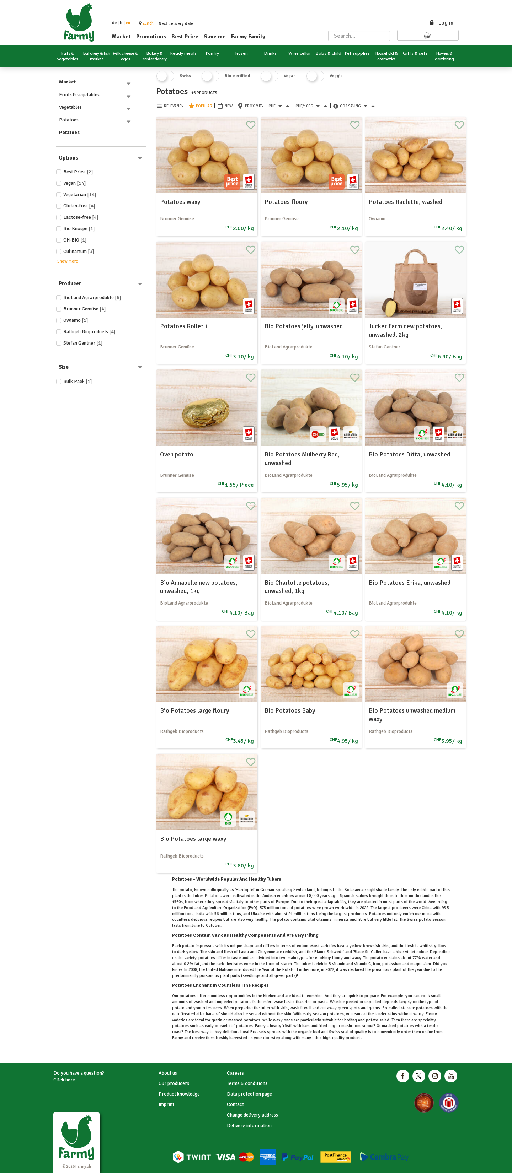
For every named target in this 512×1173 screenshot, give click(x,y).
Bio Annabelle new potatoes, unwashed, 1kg (199, 587)
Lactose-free (80, 217)
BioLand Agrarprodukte (92, 297)
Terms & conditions (247, 1083)
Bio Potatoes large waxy (193, 839)
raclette (227, 1025)
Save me (215, 36)
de (114, 23)
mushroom (351, 1025)
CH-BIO (75, 240)
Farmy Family (248, 36)
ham (306, 1025)
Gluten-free (79, 206)
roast (177, 1031)
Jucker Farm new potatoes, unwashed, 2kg (405, 330)
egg (331, 1025)
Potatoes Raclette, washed (405, 202)
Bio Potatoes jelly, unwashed (304, 326)
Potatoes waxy (180, 202)
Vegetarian (79, 194)
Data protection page (249, 1094)
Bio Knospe (79, 229)
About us (168, 1073)
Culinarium (78, 251)
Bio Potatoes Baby (290, 710)
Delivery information (249, 1126)
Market (121, 36)
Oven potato (176, 454)
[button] (148, 23)
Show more (67, 261)
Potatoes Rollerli (183, 326)
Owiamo (75, 320)
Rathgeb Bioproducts (89, 332)
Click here (64, 1080)
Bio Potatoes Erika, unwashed (409, 582)
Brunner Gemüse (84, 309)
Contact (235, 1104)
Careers (235, 1073)
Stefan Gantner (83, 343)
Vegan (74, 183)
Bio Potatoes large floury (194, 710)
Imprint (166, 1104)
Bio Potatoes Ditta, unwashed (409, 454)
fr (121, 23)
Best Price (184, 36)
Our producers (174, 1083)
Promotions (151, 36)
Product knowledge (179, 1094)
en (128, 23)
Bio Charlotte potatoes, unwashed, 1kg (297, 587)
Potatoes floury (286, 202)
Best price (78, 172)
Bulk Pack (77, 381)
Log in (441, 22)
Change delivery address (252, 1115)
